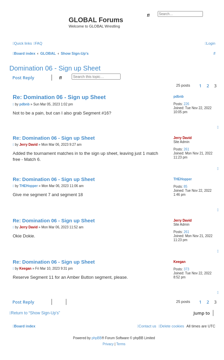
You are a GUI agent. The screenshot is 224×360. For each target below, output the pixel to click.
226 (186, 104)
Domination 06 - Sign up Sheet (54, 68)
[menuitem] (37, 43)
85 (185, 186)
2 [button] (208, 86)
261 (186, 149)
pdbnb (178, 96)
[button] (194, 86)
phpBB (97, 338)
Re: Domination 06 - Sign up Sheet (59, 97)
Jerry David (182, 138)
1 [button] (200, 86)
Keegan (179, 262)
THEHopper (182, 179)
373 (186, 269)
